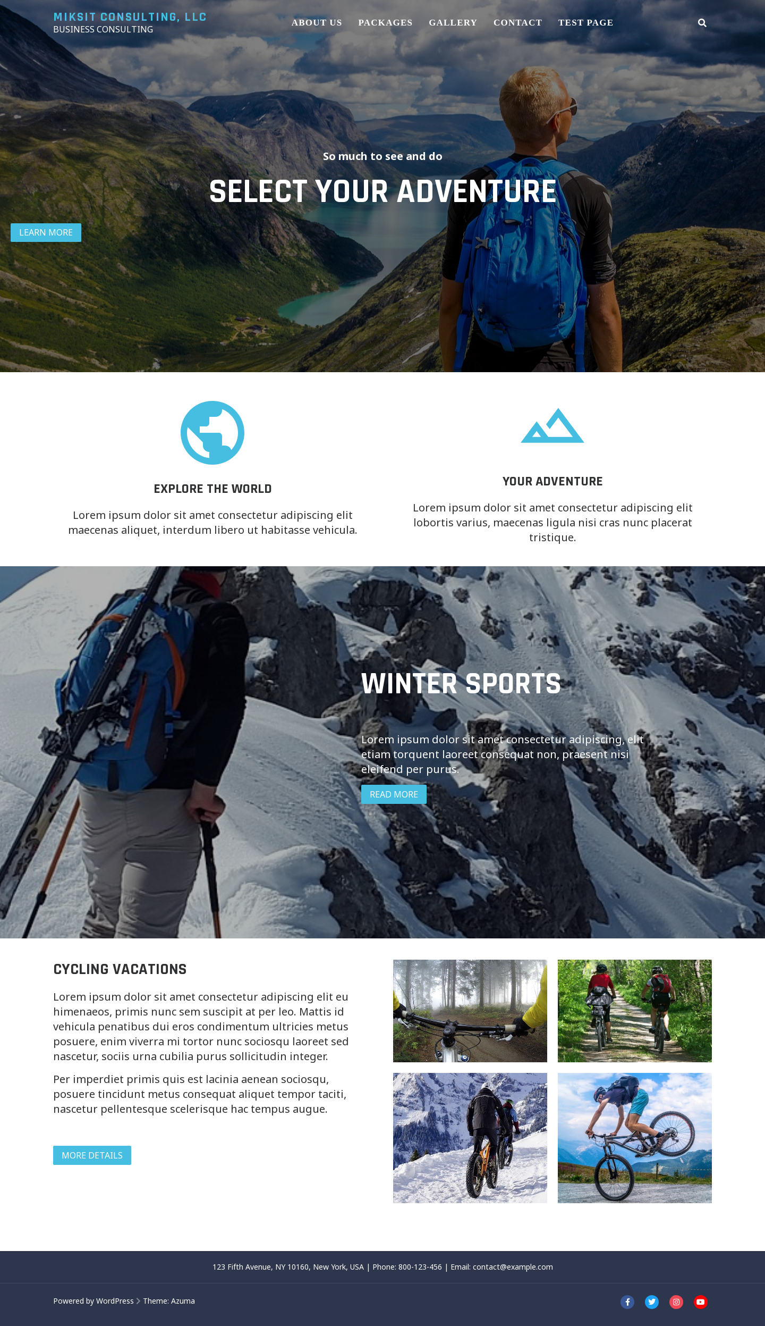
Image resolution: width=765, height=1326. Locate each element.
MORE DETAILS (92, 1155)
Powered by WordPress (93, 1301)
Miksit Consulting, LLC (130, 17)
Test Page (586, 23)
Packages (385, 23)
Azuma (183, 1301)
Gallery (453, 23)
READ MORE (394, 794)
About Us (317, 23)
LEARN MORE (46, 232)
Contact (518, 23)
